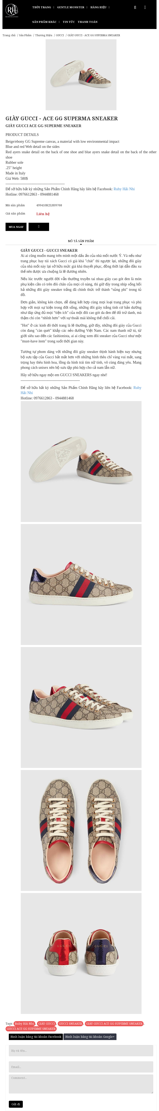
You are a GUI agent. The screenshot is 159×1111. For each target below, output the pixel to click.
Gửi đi (16, 1104)
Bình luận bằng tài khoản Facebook (35, 1037)
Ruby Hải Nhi (124, 189)
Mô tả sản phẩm (81, 241)
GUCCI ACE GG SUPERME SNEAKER (31, 1029)
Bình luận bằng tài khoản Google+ (90, 1037)
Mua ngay (16, 227)
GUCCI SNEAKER (70, 1023)
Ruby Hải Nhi (24, 1023)
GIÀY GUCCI (46, 1023)
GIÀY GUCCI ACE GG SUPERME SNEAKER (114, 1023)
